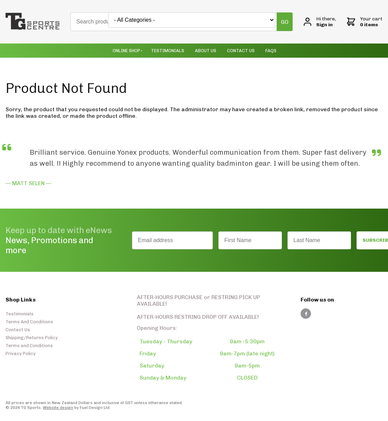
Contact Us (241, 50)
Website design (58, 407)
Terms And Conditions (29, 321)
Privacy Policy (21, 353)
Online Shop (126, 50)
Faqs (270, 50)
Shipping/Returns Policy (32, 337)
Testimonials (167, 50)
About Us (205, 50)
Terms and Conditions (29, 345)
